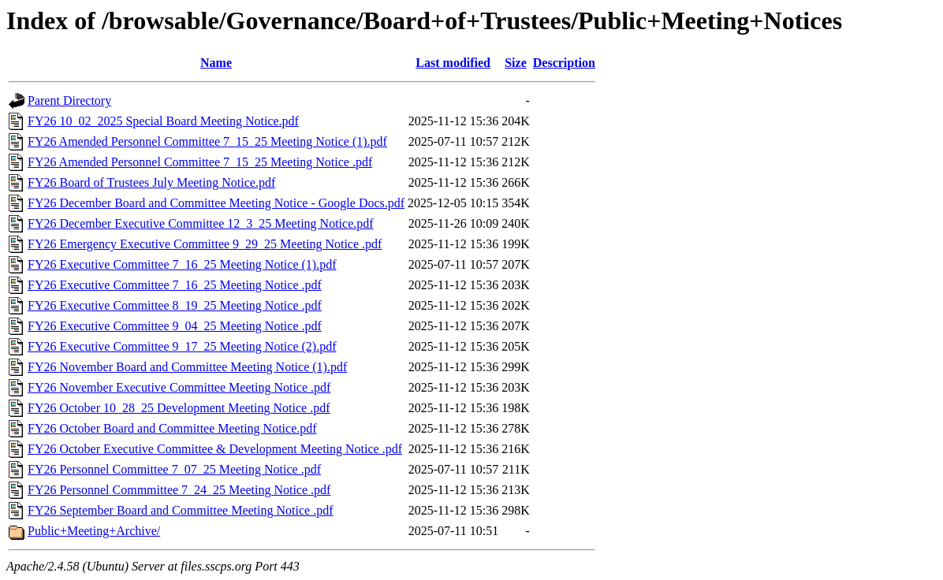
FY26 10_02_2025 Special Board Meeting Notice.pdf (163, 121)
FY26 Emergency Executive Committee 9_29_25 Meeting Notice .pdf (205, 244)
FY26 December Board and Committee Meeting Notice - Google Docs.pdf (216, 203)
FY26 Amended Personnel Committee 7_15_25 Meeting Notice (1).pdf (207, 141)
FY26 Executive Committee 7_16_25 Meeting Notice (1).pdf (182, 264)
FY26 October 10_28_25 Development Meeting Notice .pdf (179, 408)
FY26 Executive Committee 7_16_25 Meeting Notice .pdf (175, 285)
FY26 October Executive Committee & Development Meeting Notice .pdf (215, 448)
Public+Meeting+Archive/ (94, 530)
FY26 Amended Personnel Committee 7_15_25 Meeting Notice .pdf (200, 162)
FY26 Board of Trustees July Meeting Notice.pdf (151, 182)
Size (516, 62)
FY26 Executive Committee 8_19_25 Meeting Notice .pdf (175, 305)
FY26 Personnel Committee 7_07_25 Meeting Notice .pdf (174, 469)
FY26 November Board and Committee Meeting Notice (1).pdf (187, 367)
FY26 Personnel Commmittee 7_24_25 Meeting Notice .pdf (179, 489)
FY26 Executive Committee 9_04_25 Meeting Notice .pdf (175, 326)
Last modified (453, 62)
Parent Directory (69, 100)
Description (564, 62)
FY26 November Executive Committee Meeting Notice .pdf (179, 387)
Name (216, 62)
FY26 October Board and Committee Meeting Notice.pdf (172, 428)
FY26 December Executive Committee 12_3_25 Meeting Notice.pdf (201, 223)
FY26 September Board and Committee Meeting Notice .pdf (180, 510)
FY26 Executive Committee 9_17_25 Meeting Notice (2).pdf (182, 346)
